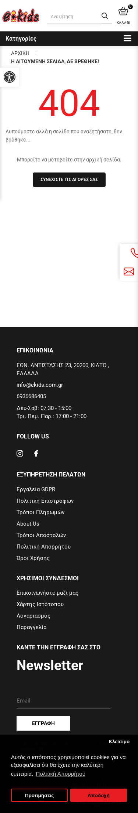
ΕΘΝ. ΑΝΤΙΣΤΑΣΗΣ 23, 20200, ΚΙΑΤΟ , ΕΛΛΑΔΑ (63, 369)
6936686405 (31, 396)
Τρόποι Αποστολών (41, 535)
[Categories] (127, 37)
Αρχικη (20, 53)
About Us (28, 523)
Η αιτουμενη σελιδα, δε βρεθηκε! (55, 61)
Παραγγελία (31, 627)
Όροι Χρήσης (33, 558)
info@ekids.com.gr (40, 385)
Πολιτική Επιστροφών (45, 501)
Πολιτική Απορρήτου (44, 546)
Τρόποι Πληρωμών (40, 512)
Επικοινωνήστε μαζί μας (47, 593)
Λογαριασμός (33, 615)
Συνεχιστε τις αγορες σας (69, 179)
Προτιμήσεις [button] (39, 795)
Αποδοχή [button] (99, 795)
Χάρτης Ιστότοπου (40, 604)
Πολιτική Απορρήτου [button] (60, 774)
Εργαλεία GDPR (36, 489)
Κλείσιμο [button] (119, 741)
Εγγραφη (43, 723)
